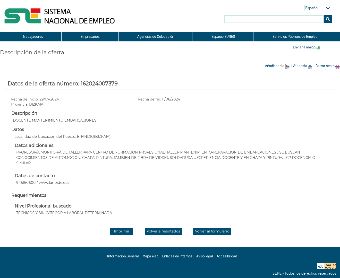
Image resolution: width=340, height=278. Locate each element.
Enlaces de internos (177, 256)
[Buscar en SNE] (273, 19)
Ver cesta (303, 66)
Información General (123, 256)
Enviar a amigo (307, 47)
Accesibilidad (227, 256)
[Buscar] (328, 19)
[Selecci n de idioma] (317, 8)
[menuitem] (32, 36)
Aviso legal (204, 256)
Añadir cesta (277, 66)
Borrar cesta (327, 66)
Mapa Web (150, 256)
